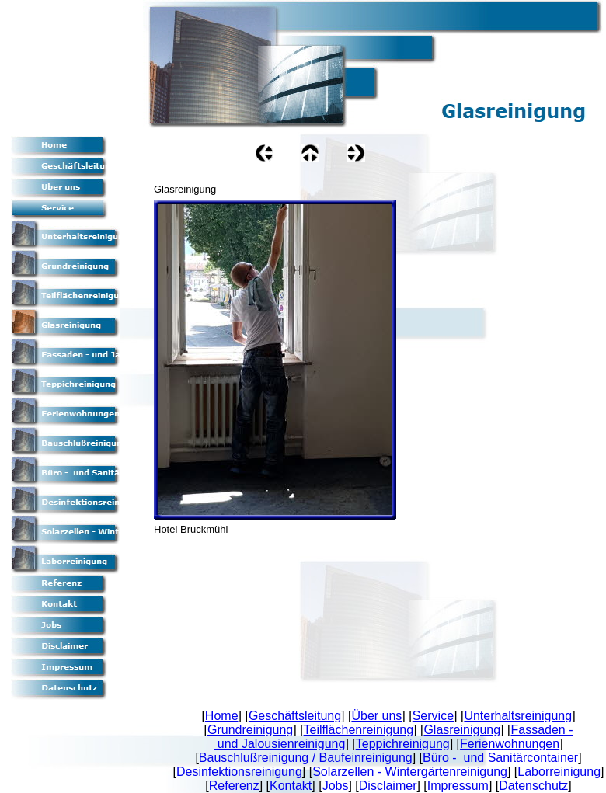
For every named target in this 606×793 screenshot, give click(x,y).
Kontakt (291, 785)
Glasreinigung (461, 729)
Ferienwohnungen (509, 743)
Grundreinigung (250, 729)
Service (433, 715)
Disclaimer (388, 785)
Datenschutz (533, 785)
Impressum (458, 785)
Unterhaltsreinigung (518, 715)
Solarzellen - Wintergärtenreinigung (409, 771)
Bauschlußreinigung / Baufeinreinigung (306, 757)
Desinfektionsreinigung (239, 771)
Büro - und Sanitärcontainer (500, 757)
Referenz (234, 785)
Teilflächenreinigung (358, 729)
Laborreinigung (559, 771)
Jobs (335, 785)
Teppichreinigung (403, 743)
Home (222, 715)
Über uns (376, 715)
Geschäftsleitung (295, 715)
